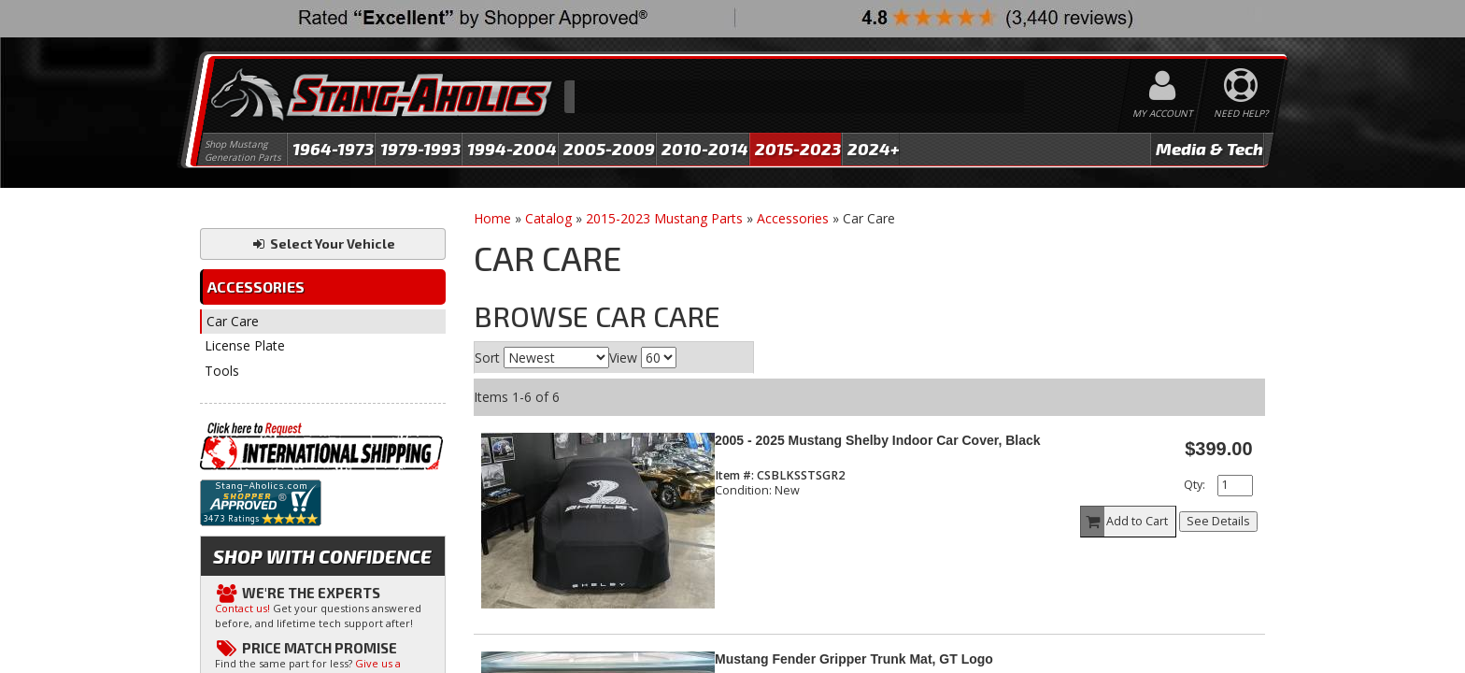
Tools (222, 370)
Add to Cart (1125, 522)
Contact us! (242, 608)
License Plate (245, 345)
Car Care (232, 321)
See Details (1218, 521)
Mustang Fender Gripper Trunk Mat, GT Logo (854, 659)
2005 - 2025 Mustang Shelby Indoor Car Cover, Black (878, 440)
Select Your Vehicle (322, 243)
